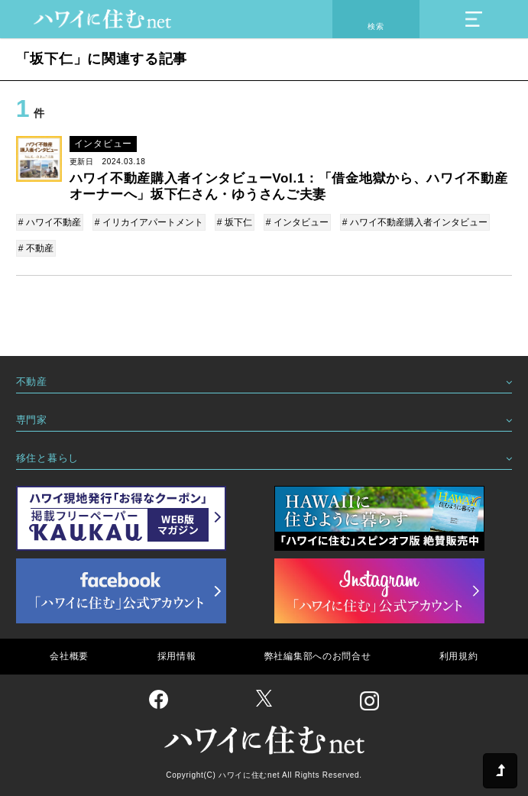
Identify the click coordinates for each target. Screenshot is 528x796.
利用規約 (458, 656)
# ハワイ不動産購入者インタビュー (415, 222)
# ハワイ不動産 (49, 222)
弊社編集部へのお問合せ (317, 656)
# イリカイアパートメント (149, 222)
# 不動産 (35, 248)
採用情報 (176, 656)
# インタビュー (297, 222)
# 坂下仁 (234, 222)
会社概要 (69, 656)
